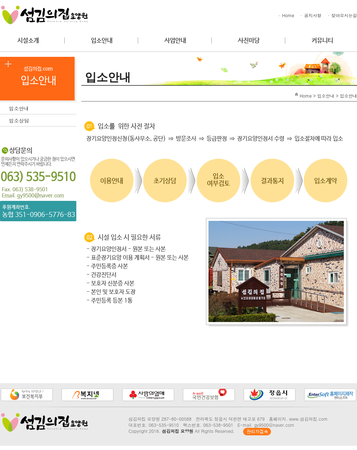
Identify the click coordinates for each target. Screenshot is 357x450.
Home (286, 15)
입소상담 (42, 119)
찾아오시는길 (342, 15)
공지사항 (310, 15)
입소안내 (42, 107)
